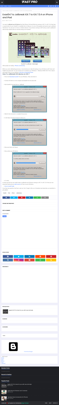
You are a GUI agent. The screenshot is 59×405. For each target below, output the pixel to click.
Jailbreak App (19, 193)
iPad (9, 193)
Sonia (4, 20)
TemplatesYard (12, 403)
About (5, 6)
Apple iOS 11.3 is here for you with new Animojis (21, 310)
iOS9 (2, 359)
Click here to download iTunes (26, 72)
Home (2, 6)
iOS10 (2, 358)
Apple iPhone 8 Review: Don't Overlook (17, 390)
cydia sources (17, 184)
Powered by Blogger (18, 351)
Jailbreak (3, 363)
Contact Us (55, 403)
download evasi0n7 (14, 76)
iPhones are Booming (20, 65)
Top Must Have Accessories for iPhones (17, 397)
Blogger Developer (25, 403)
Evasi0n (7, 10)
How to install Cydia (9, 186)
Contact (9, 6)
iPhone (13, 193)
